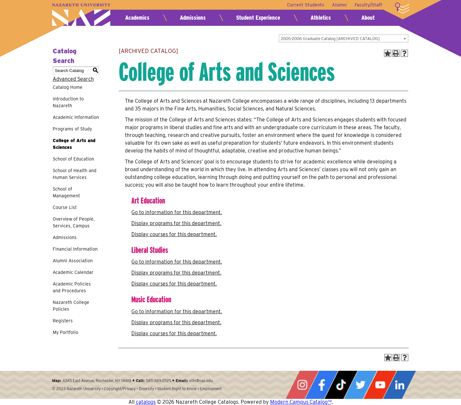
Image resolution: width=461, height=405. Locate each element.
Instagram (302, 385)
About (368, 17)
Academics (137, 17)
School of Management (66, 192)
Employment (211, 388)
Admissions (193, 17)
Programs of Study (72, 128)
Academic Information (76, 117)
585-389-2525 (158, 380)
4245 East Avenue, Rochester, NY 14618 (96, 380)
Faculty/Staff (368, 4)
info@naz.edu (201, 380)
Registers (63, 320)
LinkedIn (399, 385)
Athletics (321, 17)
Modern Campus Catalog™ (301, 402)
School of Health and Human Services (74, 174)
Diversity (146, 388)
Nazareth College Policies (71, 306)
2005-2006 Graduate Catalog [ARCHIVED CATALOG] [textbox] (330, 38)
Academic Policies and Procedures (72, 287)
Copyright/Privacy (120, 388)
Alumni (339, 4)
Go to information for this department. (176, 212)
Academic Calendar (73, 272)
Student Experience (258, 17)
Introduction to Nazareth (68, 102)
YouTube (380, 385)
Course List (65, 207)
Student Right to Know (177, 388)
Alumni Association (73, 260)
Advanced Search (73, 79)
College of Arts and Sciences (74, 144)
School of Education (73, 158)
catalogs (146, 402)
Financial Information (75, 249)
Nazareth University (81, 15)
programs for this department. (176, 223)
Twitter (360, 385)
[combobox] (343, 38)
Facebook (321, 385)
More (402, 8)
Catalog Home (67, 87)
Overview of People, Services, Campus (73, 222)
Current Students (305, 4)
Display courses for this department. (174, 234)
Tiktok (341, 385)
